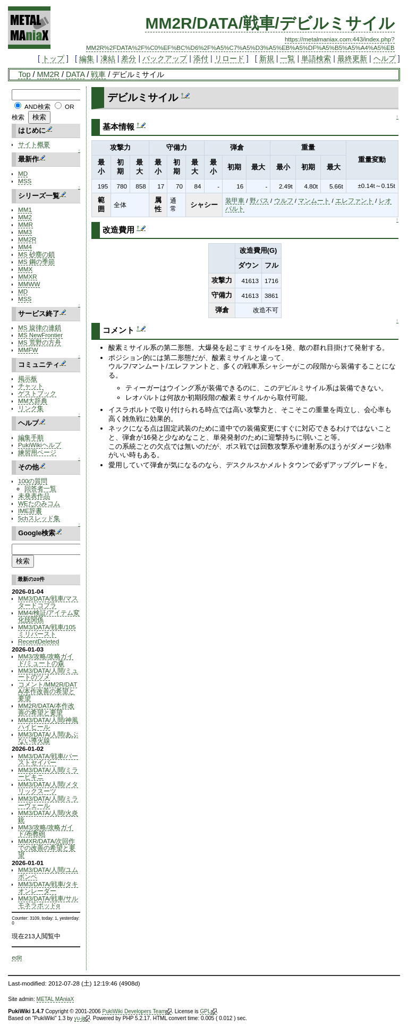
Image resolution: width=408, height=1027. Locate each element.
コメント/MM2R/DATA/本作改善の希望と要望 (47, 691)
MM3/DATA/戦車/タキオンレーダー (48, 887)
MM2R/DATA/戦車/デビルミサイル (269, 23)
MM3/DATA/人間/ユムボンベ (48, 873)
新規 (266, 58)
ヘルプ (384, 58)
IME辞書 (30, 510)
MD (23, 173)
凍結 (107, 58)
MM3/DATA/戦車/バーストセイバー (48, 759)
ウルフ (283, 200)
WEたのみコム (39, 503)
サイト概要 (34, 144)
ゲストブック (37, 393)
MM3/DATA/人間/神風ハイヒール (48, 723)
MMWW (29, 283)
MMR (25, 224)
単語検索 (316, 58)
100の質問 (32, 480)
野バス (259, 200)
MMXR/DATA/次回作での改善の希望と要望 (46, 847)
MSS (24, 180)
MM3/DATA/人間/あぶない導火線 (48, 737)
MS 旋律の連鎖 (39, 327)
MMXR (27, 276)
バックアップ (164, 58)
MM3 (25, 231)
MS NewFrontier (40, 334)
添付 (200, 58)
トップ (53, 58)
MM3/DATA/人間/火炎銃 (48, 816)
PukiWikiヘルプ (39, 444)
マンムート (314, 200)
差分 (128, 58)
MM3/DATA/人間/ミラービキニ (48, 773)
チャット (31, 385)
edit (17, 957)
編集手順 (31, 437)
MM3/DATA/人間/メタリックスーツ (48, 787)
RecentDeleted (38, 641)
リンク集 (31, 408)
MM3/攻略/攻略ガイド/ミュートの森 (45, 659)
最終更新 (352, 58)
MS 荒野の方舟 (39, 342)
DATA (75, 74)
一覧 (287, 58)
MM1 (25, 209)
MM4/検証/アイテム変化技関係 (49, 616)
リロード (229, 58)
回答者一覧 (40, 488)
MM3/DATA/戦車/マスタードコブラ (48, 602)
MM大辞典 (32, 400)
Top (24, 74)
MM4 (25, 246)
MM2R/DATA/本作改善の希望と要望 (46, 709)
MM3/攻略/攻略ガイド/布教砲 (45, 830)
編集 (86, 58)
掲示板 (27, 378)
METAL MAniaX (55, 999)
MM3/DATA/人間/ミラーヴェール (48, 802)
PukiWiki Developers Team (137, 1011)
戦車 (98, 74)
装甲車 (234, 200)
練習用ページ (37, 452)
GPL (208, 1011)
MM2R (48, 74)
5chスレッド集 (39, 518)
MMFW (28, 349)
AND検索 (37, 106)
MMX (25, 269)
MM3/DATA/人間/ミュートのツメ (48, 674)
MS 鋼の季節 (36, 261)
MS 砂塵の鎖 (36, 254)
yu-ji (82, 1018)
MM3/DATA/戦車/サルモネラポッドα (48, 902)
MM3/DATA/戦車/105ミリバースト (46, 630)
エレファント (354, 200)
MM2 (25, 216)
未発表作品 (34, 495)
